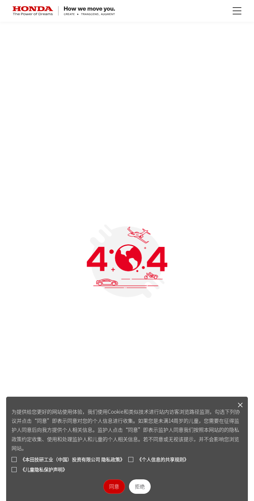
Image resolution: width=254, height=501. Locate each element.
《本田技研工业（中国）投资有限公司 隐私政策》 (72, 459)
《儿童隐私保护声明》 (43, 469)
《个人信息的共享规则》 (163, 459)
